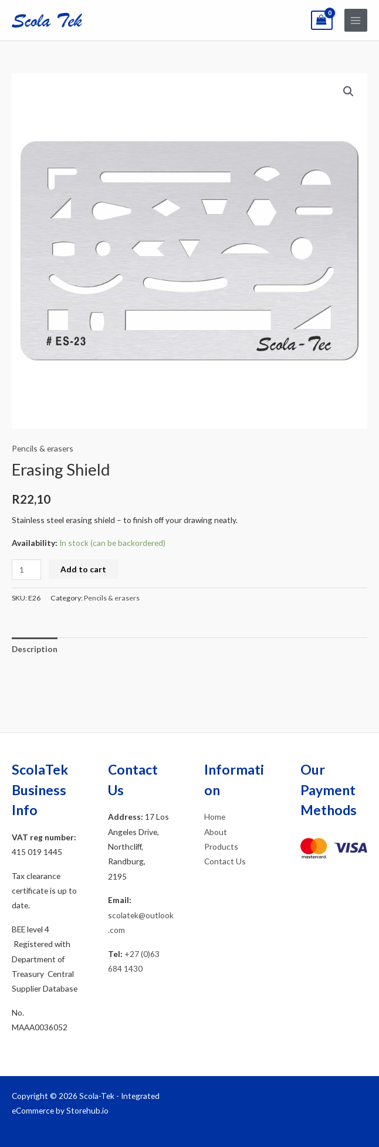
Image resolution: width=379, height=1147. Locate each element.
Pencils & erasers (42, 448)
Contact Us (225, 861)
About (215, 832)
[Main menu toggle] (355, 20)
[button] (348, 91)
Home (214, 817)
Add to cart (83, 569)
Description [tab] (34, 649)
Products (221, 846)
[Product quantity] (26, 569)
